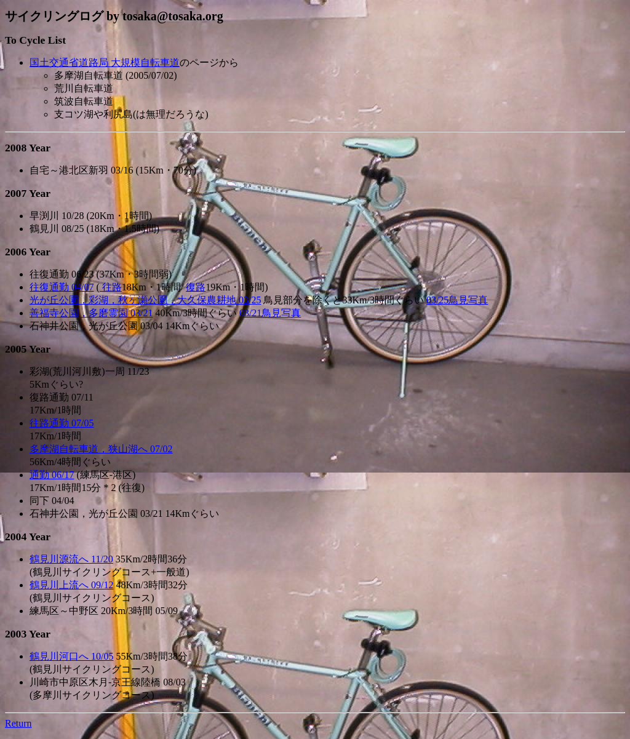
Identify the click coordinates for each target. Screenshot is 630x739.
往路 (111, 287)
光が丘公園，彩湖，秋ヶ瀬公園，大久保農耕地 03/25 (145, 300)
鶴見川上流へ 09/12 (71, 585)
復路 (195, 287)
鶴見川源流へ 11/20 (71, 559)
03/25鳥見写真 (457, 300)
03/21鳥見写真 (270, 313)
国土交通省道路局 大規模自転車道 (105, 62)
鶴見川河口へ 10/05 (71, 656)
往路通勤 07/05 (62, 423)
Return (18, 723)
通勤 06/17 (52, 474)
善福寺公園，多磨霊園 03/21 (91, 313)
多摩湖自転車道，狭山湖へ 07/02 (101, 449)
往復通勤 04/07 (62, 287)
